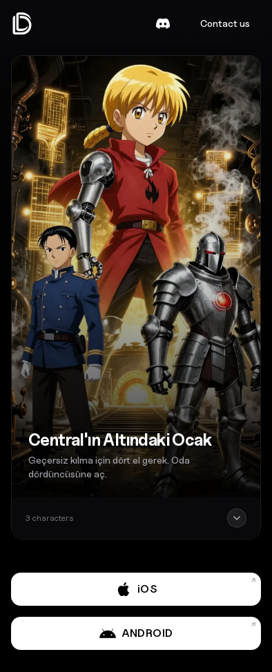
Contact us (225, 23)
